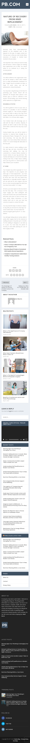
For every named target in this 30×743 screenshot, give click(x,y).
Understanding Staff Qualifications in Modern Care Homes (13, 466)
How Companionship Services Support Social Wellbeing (13, 481)
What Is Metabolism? (10, 242)
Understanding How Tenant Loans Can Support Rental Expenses (14, 499)
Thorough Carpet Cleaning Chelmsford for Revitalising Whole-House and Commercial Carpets (14, 523)
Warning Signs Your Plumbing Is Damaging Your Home (12, 449)
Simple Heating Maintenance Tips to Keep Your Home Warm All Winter (15, 472)
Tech (7, 705)
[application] (15, 433)
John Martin (13, 25)
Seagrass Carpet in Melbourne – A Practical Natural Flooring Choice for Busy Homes (15, 505)
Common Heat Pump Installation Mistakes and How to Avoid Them (12, 516)
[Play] (3, 439)
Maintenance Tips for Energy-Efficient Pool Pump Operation (13, 529)
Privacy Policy (7, 585)
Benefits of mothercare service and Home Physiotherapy (13, 398)
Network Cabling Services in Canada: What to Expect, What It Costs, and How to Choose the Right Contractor (15, 455)
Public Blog (17, 739)
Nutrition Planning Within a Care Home (14, 477)
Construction (9, 697)
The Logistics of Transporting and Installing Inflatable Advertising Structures (12, 488)
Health (10, 27)
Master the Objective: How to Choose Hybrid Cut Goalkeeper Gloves (13, 511)
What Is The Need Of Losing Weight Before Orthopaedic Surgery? (13, 375)
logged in (10, 411)
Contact (5, 581)
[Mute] (24, 439)
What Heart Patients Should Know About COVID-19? (13, 353)
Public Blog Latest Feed (13, 535)
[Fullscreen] (26, 439)
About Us (5, 577)
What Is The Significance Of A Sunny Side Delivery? (14, 331)
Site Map (15, 741)
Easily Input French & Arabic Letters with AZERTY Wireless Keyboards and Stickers (14, 493)
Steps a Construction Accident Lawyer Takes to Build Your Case (13, 461)
